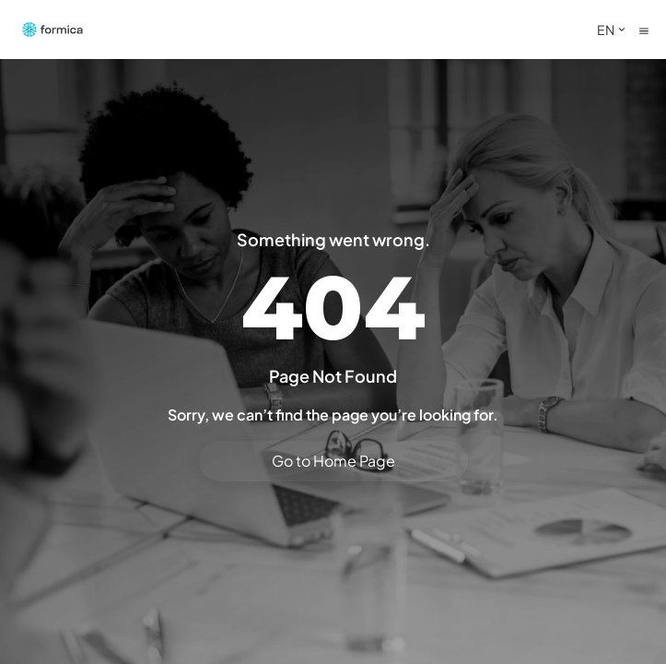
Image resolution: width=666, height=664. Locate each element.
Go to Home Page (333, 460)
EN (613, 29)
